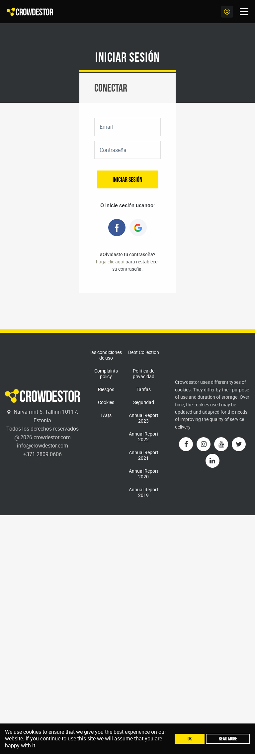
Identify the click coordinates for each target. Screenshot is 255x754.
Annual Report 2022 (143, 437)
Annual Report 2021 (143, 455)
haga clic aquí (110, 261)
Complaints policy (106, 373)
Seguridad (143, 402)
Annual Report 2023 (143, 418)
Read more (228, 738)
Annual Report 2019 (143, 492)
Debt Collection (143, 352)
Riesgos (106, 389)
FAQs (106, 415)
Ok (190, 738)
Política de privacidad (143, 373)
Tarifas (143, 389)
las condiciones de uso (106, 355)
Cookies (106, 402)
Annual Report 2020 (143, 474)
